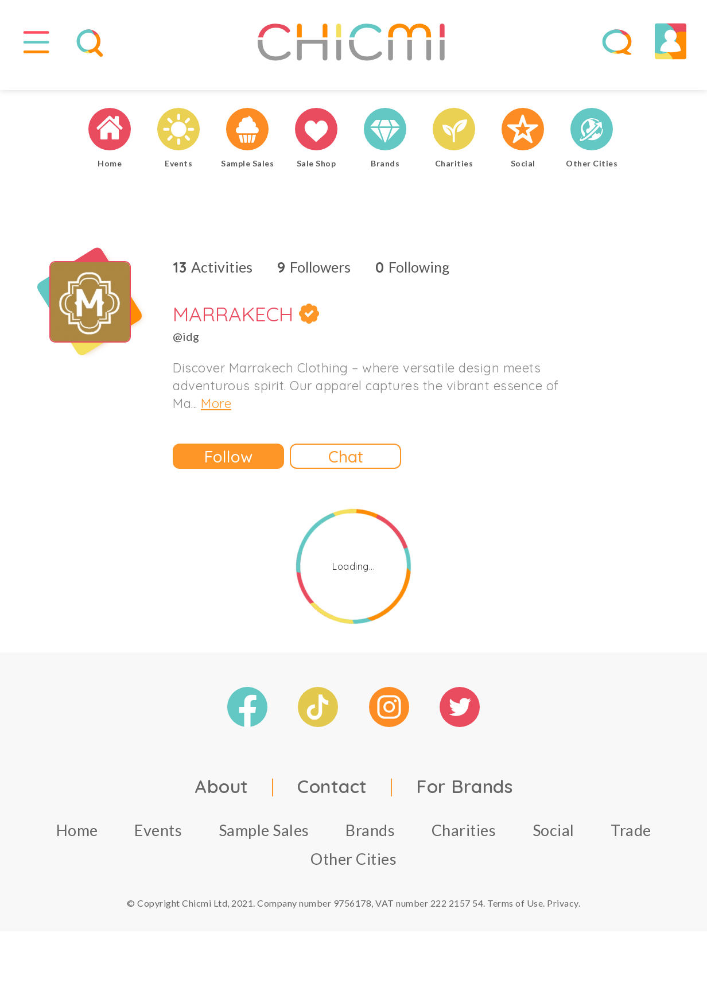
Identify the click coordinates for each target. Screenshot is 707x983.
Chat (345, 468)
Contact (332, 797)
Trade (631, 841)
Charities (464, 841)
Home (77, 841)
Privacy (562, 914)
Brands (370, 841)
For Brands (464, 797)
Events (158, 841)
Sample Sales (264, 841)
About (221, 797)
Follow (228, 468)
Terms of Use (515, 914)
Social (553, 841)
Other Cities (353, 870)
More (216, 415)
